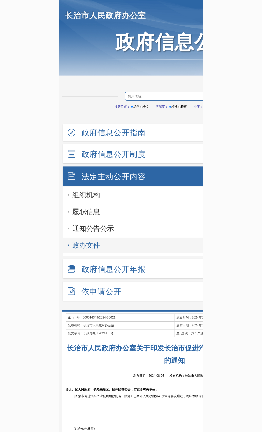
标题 (135, 106)
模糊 (182, 106)
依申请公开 (102, 291)
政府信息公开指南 (114, 132)
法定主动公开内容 (114, 176)
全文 (144, 106)
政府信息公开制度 (114, 154)
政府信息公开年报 (114, 269)
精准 (173, 106)
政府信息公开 (174, 42)
